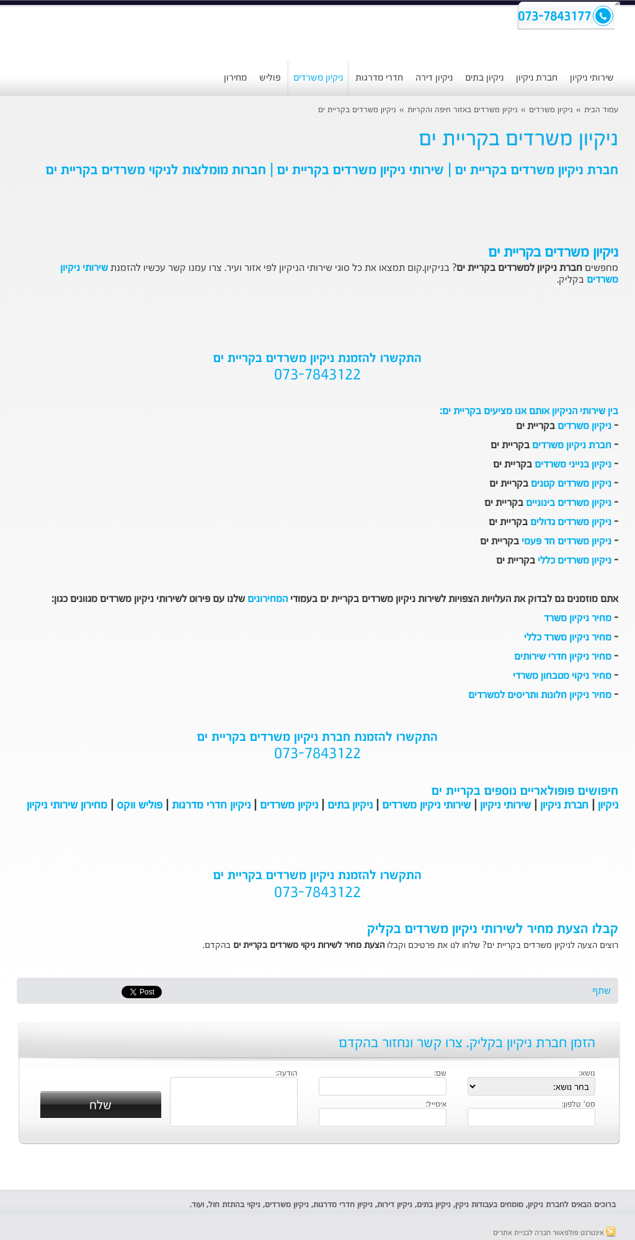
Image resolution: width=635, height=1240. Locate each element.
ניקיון (608, 805)
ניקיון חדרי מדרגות (211, 805)
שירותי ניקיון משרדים (426, 805)
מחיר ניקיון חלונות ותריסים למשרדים (539, 695)
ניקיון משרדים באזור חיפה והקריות (462, 110)
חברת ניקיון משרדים (571, 446)
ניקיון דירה (434, 77)
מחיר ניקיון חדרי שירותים (562, 657)
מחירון (235, 77)
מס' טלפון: (578, 1105)
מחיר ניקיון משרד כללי (567, 638)
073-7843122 (317, 375)
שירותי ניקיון (592, 77)
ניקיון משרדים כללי (574, 561)
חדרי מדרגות (379, 77)
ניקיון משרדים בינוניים (568, 503)
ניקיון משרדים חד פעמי (566, 542)
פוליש (270, 77)
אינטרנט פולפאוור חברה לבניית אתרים (554, 1233)
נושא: (587, 1074)
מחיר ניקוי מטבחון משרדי (562, 676)
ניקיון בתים (484, 77)
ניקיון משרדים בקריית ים (357, 110)
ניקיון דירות (394, 1205)
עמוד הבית (601, 110)
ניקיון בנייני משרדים (573, 465)
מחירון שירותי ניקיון (67, 805)
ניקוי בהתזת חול (234, 1205)
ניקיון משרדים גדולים (570, 522)
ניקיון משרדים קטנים (571, 484)
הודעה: (286, 1074)
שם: (440, 1074)
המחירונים (267, 599)
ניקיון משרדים (318, 77)
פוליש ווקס (139, 805)
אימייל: (435, 1105)
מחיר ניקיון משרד (577, 619)
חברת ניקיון (536, 77)
